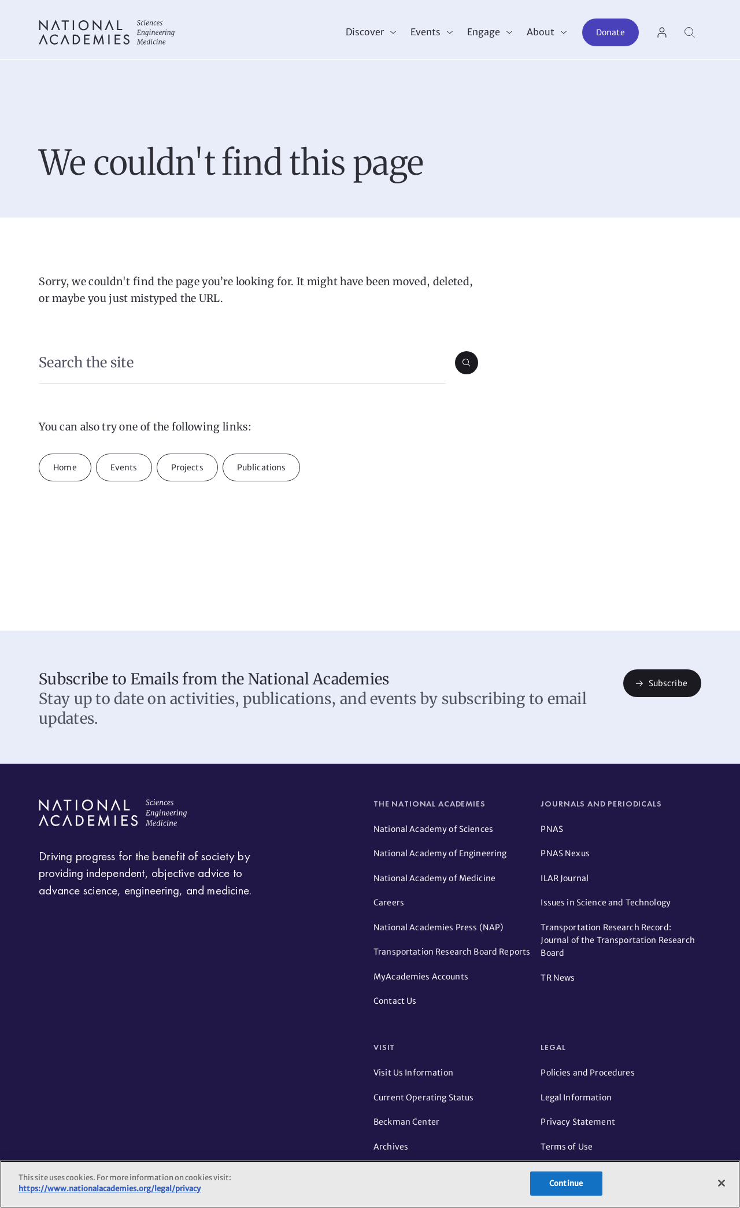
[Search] (689, 32)
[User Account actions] (662, 32)
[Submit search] (466, 368)
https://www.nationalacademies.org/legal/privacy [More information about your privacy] (109, 1189)
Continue (566, 1183)
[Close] (721, 1183)
